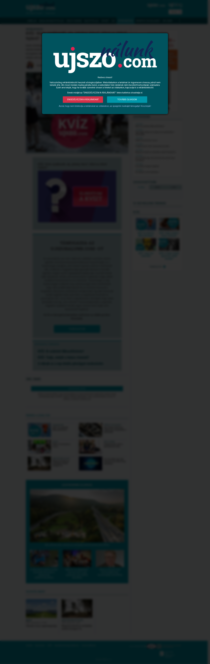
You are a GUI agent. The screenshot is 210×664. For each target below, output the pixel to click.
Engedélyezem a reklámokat (83, 99)
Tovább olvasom (127, 99)
